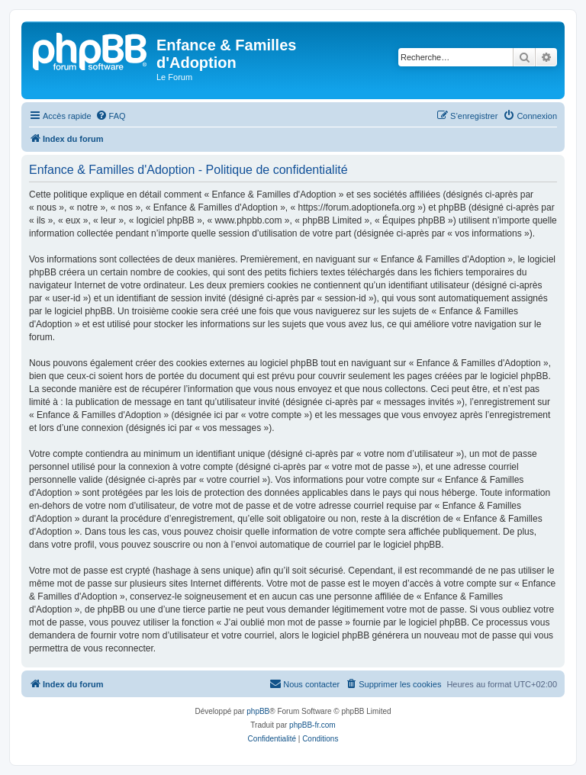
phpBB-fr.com (312, 725)
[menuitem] (110, 116)
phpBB (257, 711)
